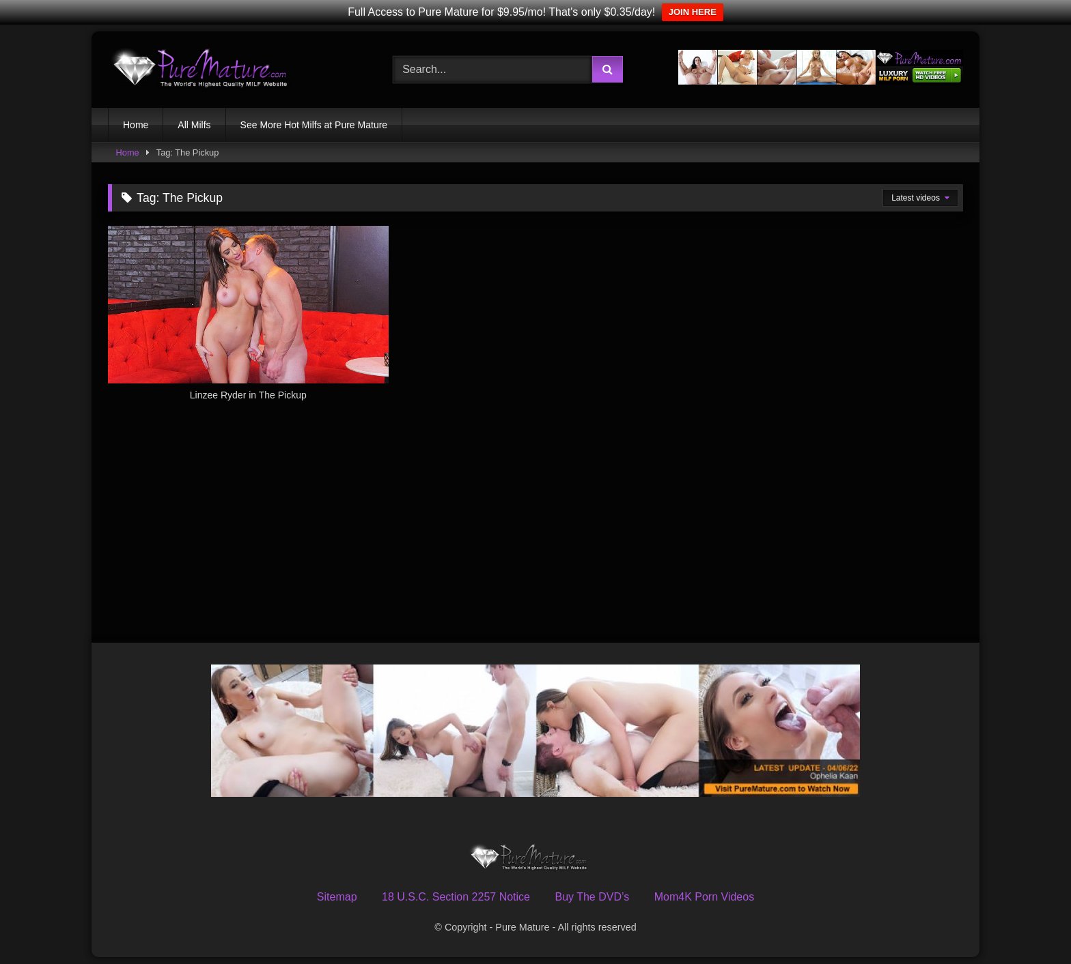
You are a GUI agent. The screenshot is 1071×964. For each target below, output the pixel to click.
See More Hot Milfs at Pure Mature (314, 124)
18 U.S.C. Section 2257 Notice (456, 897)
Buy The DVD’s (592, 897)
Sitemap (337, 897)
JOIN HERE (693, 12)
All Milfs (194, 124)
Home (135, 124)
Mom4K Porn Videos (704, 897)
